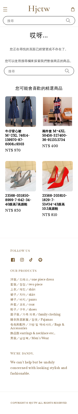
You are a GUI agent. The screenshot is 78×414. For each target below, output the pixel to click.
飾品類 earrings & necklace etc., (32, 333)
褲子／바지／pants (23, 299)
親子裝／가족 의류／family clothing (35, 314)
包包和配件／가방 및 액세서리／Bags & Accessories (37, 326)
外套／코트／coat (22, 304)
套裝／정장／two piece (26, 284)
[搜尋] (68, 20)
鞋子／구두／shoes (23, 309)
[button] (5, 9)
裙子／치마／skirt (22, 294)
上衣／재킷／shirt (23, 289)
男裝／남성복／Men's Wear (29, 338)
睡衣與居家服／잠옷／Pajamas (31, 319)
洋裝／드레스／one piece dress (32, 279)
